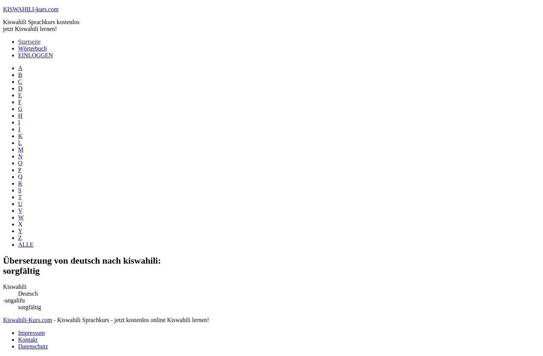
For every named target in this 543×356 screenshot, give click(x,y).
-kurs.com (30, 9)
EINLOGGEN (35, 55)
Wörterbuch (32, 48)
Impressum (31, 333)
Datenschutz (33, 346)
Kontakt (28, 339)
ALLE (26, 244)
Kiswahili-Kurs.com (27, 320)
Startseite (29, 41)
